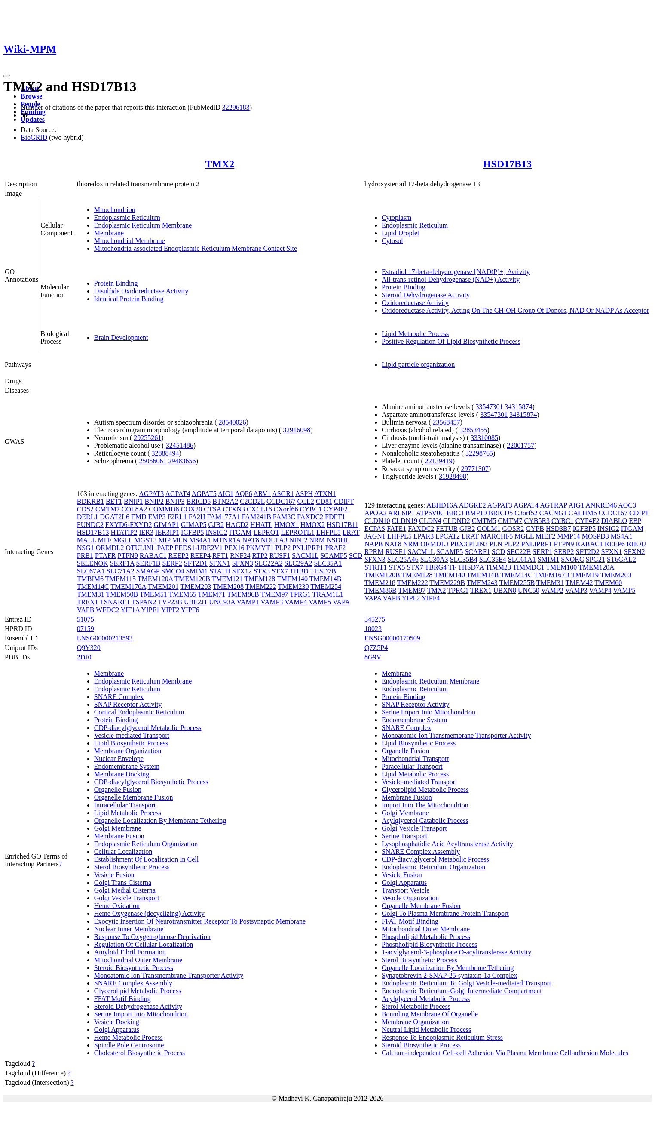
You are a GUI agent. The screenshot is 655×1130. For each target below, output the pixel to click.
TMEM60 (608, 582)
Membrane (109, 233)
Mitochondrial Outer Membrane (138, 960)
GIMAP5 (194, 524)
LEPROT (266, 532)
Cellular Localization (123, 851)
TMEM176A (128, 586)
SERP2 (172, 563)
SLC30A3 (434, 559)
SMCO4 (172, 571)
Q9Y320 (89, 647)
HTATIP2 (123, 532)
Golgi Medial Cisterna (125, 890)
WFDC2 (107, 609)
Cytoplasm (396, 217)
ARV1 (262, 493)
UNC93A (222, 602)
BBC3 (455, 513)
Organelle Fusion (117, 789)
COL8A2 (134, 509)
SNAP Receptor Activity (128, 704)
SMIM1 (197, 571)
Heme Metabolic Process (128, 1037)
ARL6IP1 (401, 513)
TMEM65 (182, 594)
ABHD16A (441, 505)
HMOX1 (286, 524)
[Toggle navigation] (6, 76)
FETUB (447, 528)
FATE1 (396, 528)
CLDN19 (404, 520)
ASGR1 (283, 493)
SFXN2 (634, 551)
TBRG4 (436, 567)
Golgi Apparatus (116, 1029)
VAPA (341, 602)
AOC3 (627, 505)
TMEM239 (293, 586)
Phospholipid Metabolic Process (426, 936)
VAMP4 (296, 602)
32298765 (479, 453)
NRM (316, 540)
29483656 (182, 461)
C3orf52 (525, 513)
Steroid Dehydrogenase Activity (426, 295)
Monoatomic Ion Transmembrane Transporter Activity (169, 975)
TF (452, 567)
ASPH (304, 493)
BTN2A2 (225, 501)
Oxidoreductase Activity (415, 302)
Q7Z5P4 (376, 647)
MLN (180, 540)
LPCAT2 (447, 536)
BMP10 (476, 513)
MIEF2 (545, 536)
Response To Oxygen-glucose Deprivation (152, 936)
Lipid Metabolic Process (415, 333)
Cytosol (392, 240)
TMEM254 (325, 586)
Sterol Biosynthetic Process (132, 867)
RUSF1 (279, 555)
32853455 (473, 430)
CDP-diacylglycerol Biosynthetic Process (151, 781)
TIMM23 (498, 567)
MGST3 (145, 540)
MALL (86, 540)
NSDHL (338, 540)
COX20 (191, 509)
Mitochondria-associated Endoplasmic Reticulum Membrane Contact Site (195, 248)
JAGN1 (375, 536)
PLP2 (283, 547)
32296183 (236, 107)
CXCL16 (259, 509)
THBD (299, 571)
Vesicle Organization (410, 898)
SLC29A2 (298, 563)
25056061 (153, 461)
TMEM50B (122, 594)
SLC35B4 (463, 559)
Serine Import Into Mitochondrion (141, 1014)
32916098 (296, 430)
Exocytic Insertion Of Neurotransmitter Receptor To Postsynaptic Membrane (200, 921)
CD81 (324, 501)
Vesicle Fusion (114, 874)
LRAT (351, 532)
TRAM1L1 (327, 594)
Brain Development (121, 337)
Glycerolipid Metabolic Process (137, 991)
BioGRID (34, 137)
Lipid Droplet (400, 233)
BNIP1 (133, 501)
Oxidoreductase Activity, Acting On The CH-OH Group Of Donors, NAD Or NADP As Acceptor (515, 310)
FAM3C (284, 516)
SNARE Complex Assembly (133, 983)
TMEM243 (482, 582)
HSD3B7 (558, 528)
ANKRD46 (601, 505)
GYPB (535, 528)
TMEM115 (120, 578)
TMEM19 (585, 575)
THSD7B (323, 571)
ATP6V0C (430, 513)
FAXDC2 (310, 516)
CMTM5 (484, 520)
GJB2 (216, 524)
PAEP (165, 547)
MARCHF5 (497, 536)
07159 (85, 628)
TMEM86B (243, 594)
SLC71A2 (121, 571)
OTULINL (141, 547)
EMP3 (157, 516)
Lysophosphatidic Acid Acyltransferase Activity (447, 843)
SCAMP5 (333, 555)
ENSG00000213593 (105, 638)
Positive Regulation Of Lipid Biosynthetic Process (451, 341)
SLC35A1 (328, 563)
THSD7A (471, 567)
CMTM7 (107, 509)
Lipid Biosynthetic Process (131, 743)
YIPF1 (150, 609)
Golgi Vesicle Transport (126, 898)
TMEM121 (227, 578)
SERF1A (122, 563)
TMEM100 (561, 567)
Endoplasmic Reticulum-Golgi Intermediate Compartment (462, 991)
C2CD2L (252, 501)
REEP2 (178, 555)
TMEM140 (292, 578)
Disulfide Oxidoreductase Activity (141, 291)
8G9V (372, 657)
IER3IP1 (167, 532)
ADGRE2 (472, 505)
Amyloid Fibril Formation (130, 952)
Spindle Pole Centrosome (129, 1045)
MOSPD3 (595, 536)
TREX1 (87, 602)
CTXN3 (234, 509)
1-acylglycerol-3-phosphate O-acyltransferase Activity (456, 952)
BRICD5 (198, 501)
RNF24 (240, 555)
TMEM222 (260, 586)
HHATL (261, 524)
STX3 (262, 571)
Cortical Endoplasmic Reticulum (139, 712)
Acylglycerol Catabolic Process (425, 820)
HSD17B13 (507, 163)
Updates (33, 119)
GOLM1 (488, 528)
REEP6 (615, 544)
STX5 (397, 567)
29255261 (147, 437)
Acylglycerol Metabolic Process (426, 998)
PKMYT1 (260, 547)
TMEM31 (90, 594)
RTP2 (259, 555)
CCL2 (305, 501)
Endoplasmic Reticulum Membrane (143, 225)
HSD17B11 (342, 524)
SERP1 (542, 551)
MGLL (123, 540)
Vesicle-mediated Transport (132, 735)
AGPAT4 (177, 493)
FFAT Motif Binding (122, 998)
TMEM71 (211, 594)
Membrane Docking (121, 774)
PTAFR (105, 555)
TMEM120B (192, 578)
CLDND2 (456, 520)
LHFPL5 (328, 532)
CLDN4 (430, 520)
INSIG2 (216, 532)
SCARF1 (477, 551)
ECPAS (374, 528)
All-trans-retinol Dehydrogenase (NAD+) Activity (451, 279)
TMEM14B (325, 578)
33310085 (484, 437)
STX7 (280, 571)
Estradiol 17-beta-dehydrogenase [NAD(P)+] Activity (456, 271)
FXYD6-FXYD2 (128, 524)
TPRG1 (300, 594)
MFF (104, 540)
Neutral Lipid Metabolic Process (426, 1029)
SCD (355, 555)
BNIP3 (174, 501)
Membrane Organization (128, 750)
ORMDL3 (434, 544)
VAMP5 (320, 602)
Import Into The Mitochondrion (425, 805)
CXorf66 (286, 509)
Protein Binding (116, 283)
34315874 (518, 406)
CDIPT (344, 501)
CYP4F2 (336, 509)
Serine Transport (404, 836)
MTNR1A (227, 540)
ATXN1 (325, 493)
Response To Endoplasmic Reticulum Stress (442, 1037)
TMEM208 (228, 586)
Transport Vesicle (406, 890)
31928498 (452, 476)
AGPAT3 (151, 493)
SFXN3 (242, 563)
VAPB (86, 609)
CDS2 (85, 509)
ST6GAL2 (621, 559)
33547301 (489, 406)
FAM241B (256, 516)
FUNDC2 (90, 524)
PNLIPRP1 (307, 547)
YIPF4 (431, 598)
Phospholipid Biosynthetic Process (429, 944)
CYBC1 (311, 509)
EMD (139, 516)
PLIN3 (478, 544)
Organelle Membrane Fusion (133, 797)
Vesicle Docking (116, 1021)
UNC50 (528, 590)
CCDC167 (281, 501)
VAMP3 (271, 602)
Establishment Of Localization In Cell (146, 859)
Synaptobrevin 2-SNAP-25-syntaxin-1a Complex (449, 975)
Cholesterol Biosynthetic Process (139, 1052)
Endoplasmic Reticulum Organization (146, 843)
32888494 (165, 453)
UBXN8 (504, 590)
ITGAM (240, 532)
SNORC (572, 559)
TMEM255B (517, 582)
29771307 (475, 468)
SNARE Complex (119, 696)
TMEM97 (274, 594)
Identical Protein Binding (129, 298)
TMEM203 (195, 586)
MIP (165, 540)
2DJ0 (84, 657)
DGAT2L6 (114, 516)
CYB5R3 (537, 520)
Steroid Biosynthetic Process (133, 967)
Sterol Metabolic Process (416, 1006)
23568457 (446, 422)
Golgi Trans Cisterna (122, 882)
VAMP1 (247, 602)
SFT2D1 (196, 563)
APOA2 (375, 513)
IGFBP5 (192, 532)
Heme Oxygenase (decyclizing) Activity (149, 913)
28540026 (232, 422)
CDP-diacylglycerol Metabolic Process (148, 727)
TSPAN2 (144, 602)
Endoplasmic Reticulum (127, 217)
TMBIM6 (90, 578)
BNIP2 (154, 501)
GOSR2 (513, 528)
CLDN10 (377, 520)
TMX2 (219, 163)
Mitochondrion (114, 209)
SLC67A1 (91, 571)
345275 (374, 619)
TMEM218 (379, 582)
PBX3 (458, 544)
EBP (635, 520)
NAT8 (250, 540)
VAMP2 (552, 590)
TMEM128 (259, 578)
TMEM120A (155, 578)
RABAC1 (153, 555)
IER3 (146, 532)
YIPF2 (170, 609)
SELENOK (92, 563)
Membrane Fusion (119, 836)
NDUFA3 (274, 540)
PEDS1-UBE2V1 (198, 547)
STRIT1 (375, 567)
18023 (373, 628)
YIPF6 (190, 609)
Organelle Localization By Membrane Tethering (160, 820)
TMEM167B (552, 575)
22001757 (520, 445)
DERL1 (87, 516)
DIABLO (614, 520)
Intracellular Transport (125, 805)
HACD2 (237, 524)
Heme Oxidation (117, 905)
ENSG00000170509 (392, 638)
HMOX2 (312, 524)
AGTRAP (553, 505)
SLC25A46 (403, 559)
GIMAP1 (166, 524)
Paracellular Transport (412, 766)
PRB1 (85, 555)
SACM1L (305, 555)
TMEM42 (579, 582)
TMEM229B (447, 582)
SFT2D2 (588, 551)
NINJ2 (298, 540)
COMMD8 (164, 509)
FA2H (197, 516)
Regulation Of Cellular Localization (143, 944)
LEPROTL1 (298, 532)
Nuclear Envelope (119, 758)
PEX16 (234, 547)
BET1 (114, 501)
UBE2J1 (195, 602)
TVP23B (170, 602)
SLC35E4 (492, 559)
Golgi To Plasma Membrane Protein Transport (445, 913)
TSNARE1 (115, 602)
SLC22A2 (269, 563)
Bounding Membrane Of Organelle (430, 1014)
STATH (219, 571)
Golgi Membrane (117, 828)
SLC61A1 (522, 559)
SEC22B (519, 551)
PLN (496, 544)
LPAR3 (423, 536)
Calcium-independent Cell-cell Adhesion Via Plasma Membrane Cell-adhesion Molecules (505, 1052)
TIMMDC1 (529, 567)
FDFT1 (335, 516)
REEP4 (200, 555)
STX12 (242, 571)
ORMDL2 (110, 547)
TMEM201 (163, 586)
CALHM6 (583, 513)
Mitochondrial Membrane (129, 240)
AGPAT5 (204, 493)
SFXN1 (219, 563)
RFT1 (220, 555)
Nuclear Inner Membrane (129, 929)
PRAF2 (335, 547)
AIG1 (225, 493)
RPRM (373, 551)
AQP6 (243, 493)
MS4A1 (200, 540)
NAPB (373, 544)
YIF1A (130, 609)
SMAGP (148, 571)
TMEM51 (153, 594)
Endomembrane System (126, 766)
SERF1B (148, 563)
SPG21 (595, 559)
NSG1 (85, 547)
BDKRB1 (90, 501)
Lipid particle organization (418, 364)
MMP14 (568, 536)
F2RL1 (177, 516)
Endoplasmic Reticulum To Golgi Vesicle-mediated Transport (466, 983)
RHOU (636, 544)
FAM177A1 (223, 516)
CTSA (212, 509)
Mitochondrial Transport (415, 758)
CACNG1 (553, 513)
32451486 (179, 445)
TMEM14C (93, 586)
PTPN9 (128, 555)
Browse (31, 96)
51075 (85, 619)
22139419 (439, 461)
